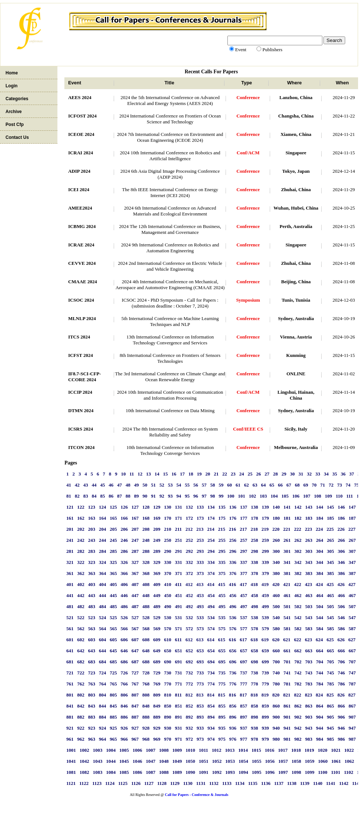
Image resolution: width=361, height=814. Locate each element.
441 (70, 595)
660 (276, 650)
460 (276, 595)
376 (233, 573)
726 (124, 673)
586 (341, 628)
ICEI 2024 (78, 189)
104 (274, 496)
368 (146, 573)
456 (233, 595)
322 (81, 562)
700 (276, 661)
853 (200, 706)
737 (243, 673)
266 (341, 540)
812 (189, 695)
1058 (296, 761)
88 (127, 496)
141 (287, 507)
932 (189, 728)
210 (167, 529)
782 (298, 684)
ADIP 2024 (79, 171)
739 (265, 673)
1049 (177, 761)
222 (297, 529)
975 (222, 739)
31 (300, 474)
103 (263, 496)
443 (91, 595)
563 (91, 628)
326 (124, 562)
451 (178, 595)
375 (222, 573)
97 (204, 496)
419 (265, 584)
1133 (226, 783)
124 (102, 507)
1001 (71, 750)
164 (102, 518)
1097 (283, 772)
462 (298, 595)
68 (297, 485)
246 (124, 540)
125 (113, 507)
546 (341, 617)
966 (124, 739)
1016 (269, 750)
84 (94, 496)
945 (330, 728)
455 (222, 595)
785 (330, 684)
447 (135, 595)
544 (319, 617)
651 (178, 650)
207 (135, 529)
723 (91, 673)
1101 (335, 772)
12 (140, 474)
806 (124, 695)
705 (330, 661)
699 (265, 661)
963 (91, 739)
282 (81, 551)
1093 (230, 772)
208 (146, 529)
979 (265, 739)
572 (189, 628)
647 (135, 650)
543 (308, 617)
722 (81, 673)
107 (307, 496)
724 (102, 673)
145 (330, 507)
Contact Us (17, 137)
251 (178, 540)
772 (189, 684)
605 (113, 639)
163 (91, 518)
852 (189, 706)
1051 (203, 761)
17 (182, 474)
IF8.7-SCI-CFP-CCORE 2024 (84, 376)
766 (124, 684)
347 (352, 562)
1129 (175, 783)
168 (146, 518)
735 (222, 673)
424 (319, 584)
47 (119, 485)
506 (341, 606)
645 (113, 650)
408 (146, 584)
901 (287, 717)
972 (189, 739)
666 (341, 650)
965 (113, 739)
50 (144, 485)
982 (298, 739)
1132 (213, 783)
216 (232, 529)
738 (254, 673)
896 (233, 717)
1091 (203, 772)
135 (222, 507)
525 (113, 617)
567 (135, 628)
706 (341, 661)
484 (102, 606)
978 (254, 739)
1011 (203, 750)
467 (352, 595)
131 (178, 507)
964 (102, 739)
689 (156, 661)
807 (135, 695)
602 (81, 639)
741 (287, 673)
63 (254, 485)
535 (222, 617)
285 (113, 551)
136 (233, 507)
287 (135, 551)
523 (91, 617)
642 (81, 650)
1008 (164, 750)
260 (276, 540)
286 (124, 551)
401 (70, 584)
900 (276, 717)
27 (267, 474)
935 (222, 728)
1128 (161, 783)
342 (298, 562)
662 (298, 650)
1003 (97, 750)
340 (276, 562)
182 (298, 518)
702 (298, 661)
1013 (229, 750)
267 (352, 540)
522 (81, 617)
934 (211, 728)
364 (102, 573)
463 (308, 595)
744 (319, 673)
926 (124, 728)
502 (298, 606)
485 (113, 606)
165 (113, 518)
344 (319, 562)
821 (286, 695)
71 (322, 485)
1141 (330, 783)
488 (146, 606)
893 (200, 717)
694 (211, 661)
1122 (83, 783)
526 (124, 617)
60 (229, 485)
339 (265, 562)
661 (287, 650)
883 (91, 717)
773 (200, 684)
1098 (296, 772)
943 (308, 728)
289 (156, 551)
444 (102, 595)
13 (148, 474)
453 (200, 595)
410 (167, 584)
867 (352, 706)
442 (81, 595)
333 (200, 562)
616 (232, 639)
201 (70, 529)
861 (287, 706)
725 (113, 673)
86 (111, 496)
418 (254, 584)
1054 (243, 761)
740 (276, 673)
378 (254, 573)
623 (308, 639)
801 (70, 695)
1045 (124, 761)
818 (254, 695)
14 (157, 474)
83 (85, 496)
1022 (349, 750)
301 (287, 551)
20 (207, 474)
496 (233, 606)
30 (292, 474)
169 (156, 518)
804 (102, 695)
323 (91, 562)
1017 (282, 750)
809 (156, 695)
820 (276, 695)
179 (265, 518)
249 (156, 540)
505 (330, 606)
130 (167, 507)
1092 (217, 772)
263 (308, 540)
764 (102, 684)
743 (308, 673)
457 (243, 595)
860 (276, 706)
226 (341, 529)
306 (341, 551)
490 (167, 606)
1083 (97, 772)
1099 (309, 772)
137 (243, 507)
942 (298, 728)
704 (319, 661)
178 (254, 518)
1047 (150, 761)
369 (156, 573)
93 (170, 496)
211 (178, 529)
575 (222, 628)
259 (265, 540)
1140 (317, 783)
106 (296, 496)
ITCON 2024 (81, 447)
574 (211, 628)
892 (189, 717)
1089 (177, 772)
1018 (296, 750)
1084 (111, 772)
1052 (217, 761)
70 (314, 485)
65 (271, 485)
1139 (304, 783)
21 (216, 474)
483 (91, 606)
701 (287, 661)
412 (189, 584)
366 (124, 573)
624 (319, 639)
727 (135, 673)
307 (352, 551)
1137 (278, 783)
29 (284, 474)
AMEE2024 (80, 208)
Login (12, 85)
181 (287, 518)
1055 (256, 761)
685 (113, 661)
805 (113, 695)
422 (297, 584)
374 (211, 573)
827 (351, 695)
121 (70, 507)
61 (238, 485)
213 (199, 529)
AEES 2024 (79, 97)
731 (178, 673)
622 (297, 639)
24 (241, 474)
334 (211, 562)
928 (146, 728)
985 (330, 739)
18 (190, 474)
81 (68, 496)
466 (341, 595)
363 (91, 573)
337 (243, 562)
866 (341, 706)
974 (211, 739)
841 (70, 706)
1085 (124, 772)
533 (200, 617)
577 (243, 628)
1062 (349, 761)
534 (211, 617)
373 (200, 573)
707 (352, 661)
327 (135, 562)
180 (276, 518)
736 (233, 673)
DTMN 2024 (80, 410)
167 (135, 518)
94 (178, 496)
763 (91, 684)
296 (233, 551)
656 (233, 650)
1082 (84, 772)
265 (330, 540)
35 (334, 474)
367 (135, 573)
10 (123, 474)
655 (222, 650)
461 (287, 595)
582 (298, 628)
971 (178, 739)
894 (211, 717)
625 (330, 639)
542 (298, 617)
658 (254, 650)
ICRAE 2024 (81, 245)
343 (308, 562)
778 (254, 684)
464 (319, 595)
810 (167, 695)
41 (68, 485)
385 (330, 573)
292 (189, 551)
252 (189, 540)
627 (351, 639)
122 (81, 507)
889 (156, 717)
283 (91, 551)
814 (211, 695)
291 (178, 551)
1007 (150, 750)
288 (146, 551)
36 (343, 474)
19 (199, 474)
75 (356, 485)
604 (102, 639)
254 (211, 540)
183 (308, 518)
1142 (343, 783)
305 (330, 551)
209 (156, 529)
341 (287, 562)
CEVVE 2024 (82, 263)
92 (161, 496)
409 (156, 584)
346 (341, 562)
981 (287, 739)
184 (319, 518)
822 (297, 695)
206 (124, 529)
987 (352, 739)
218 (254, 529)
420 (276, 584)
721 (70, 673)
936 (233, 728)
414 (211, 584)
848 (146, 706)
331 (178, 562)
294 (211, 551)
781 (287, 684)
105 (285, 496)
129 (156, 507)
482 (81, 606)
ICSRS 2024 (80, 429)
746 (341, 673)
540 (276, 617)
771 (178, 684)
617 (243, 639)
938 (254, 728)
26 (258, 474)
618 (254, 639)
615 (221, 639)
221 (286, 529)
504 (319, 606)
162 (81, 518)
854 (211, 706)
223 (308, 529)
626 (341, 639)
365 (113, 573)
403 (91, 584)
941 (287, 728)
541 (287, 617)
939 (265, 728)
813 (199, 695)
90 (144, 496)
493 (200, 606)
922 (81, 728)
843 (91, 706)
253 (200, 540)
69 (305, 485)
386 (341, 573)
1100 (322, 772)
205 (113, 529)
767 (135, 684)
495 (222, 606)
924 (102, 728)
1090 (190, 772)
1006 (137, 750)
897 (243, 717)
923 (91, 728)
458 (254, 595)
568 (146, 628)
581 (287, 628)
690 (167, 661)
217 (243, 529)
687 (135, 661)
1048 (164, 761)
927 (135, 728)
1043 (97, 761)
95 (187, 496)
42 (77, 485)
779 (265, 684)
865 (330, 706)
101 (241, 496)
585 (330, 628)
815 (221, 695)
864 (319, 706)
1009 (177, 750)
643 (91, 650)
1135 (252, 783)
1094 (243, 772)
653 (200, 650)
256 (233, 540)
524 (102, 617)
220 (276, 529)
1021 (335, 750)
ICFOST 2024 (82, 116)
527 (135, 617)
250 (167, 540)
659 (265, 650)
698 (254, 661)
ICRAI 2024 (80, 152)
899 (265, 717)
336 (233, 562)
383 (308, 573)
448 (146, 595)
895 (222, 717)
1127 (148, 783)
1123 (97, 783)
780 (276, 684)
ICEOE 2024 (81, 134)
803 (91, 695)
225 (330, 529)
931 (178, 728)
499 (265, 606)
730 (167, 673)
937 (243, 728)
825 (330, 695)
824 (319, 695)
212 (189, 529)
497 (243, 606)
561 (70, 628)
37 (351, 474)
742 (298, 673)
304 (319, 551)
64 (263, 485)
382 (298, 573)
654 (211, 650)
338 (254, 562)
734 (211, 673)
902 (298, 717)
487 (135, 606)
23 (233, 474)
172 (189, 518)
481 (70, 606)
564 (102, 628)
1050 (190, 761)
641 (70, 650)
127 (135, 507)
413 (199, 584)
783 (308, 684)
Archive (14, 111)
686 (124, 661)
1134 (239, 783)
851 (178, 706)
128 (146, 507)
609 (156, 639)
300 (276, 551)
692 (189, 661)
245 (113, 540)
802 (81, 695)
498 (254, 606)
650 (167, 650)
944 (319, 728)
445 (113, 595)
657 (243, 650)
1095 (256, 772)
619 (265, 639)
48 (127, 485)
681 (70, 661)
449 (156, 595)
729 (156, 673)
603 (91, 639)
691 (178, 661)
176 (233, 518)
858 (254, 706)
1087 (150, 772)
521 (70, 617)
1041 (71, 761)
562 (81, 628)
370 (167, 573)
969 (156, 739)
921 (70, 728)
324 (102, 562)
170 (167, 518)
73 (339, 485)
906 (341, 717)
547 (352, 617)
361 (70, 573)
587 (352, 628)
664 (319, 650)
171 (178, 518)
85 (102, 496)
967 (135, 739)
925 (113, 728)
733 (200, 673)
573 (200, 628)
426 (341, 584)
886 (124, 717)
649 (156, 650)
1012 (216, 750)
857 (243, 706)
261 (287, 540)
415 (221, 584)
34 (326, 474)
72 (331, 485)
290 (167, 551)
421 (286, 584)
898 (254, 717)
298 (254, 551)
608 (146, 639)
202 (81, 529)
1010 (190, 750)
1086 (137, 772)
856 (233, 706)
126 (124, 507)
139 (265, 507)
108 (317, 496)
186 (341, 518)
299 (265, 551)
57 (204, 485)
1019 (309, 750)
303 (308, 551)
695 (222, 661)
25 (250, 474)
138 (254, 507)
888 (146, 717)
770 (167, 684)
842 (81, 706)
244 (102, 540)
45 (102, 485)
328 (146, 562)
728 (146, 673)
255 (222, 540)
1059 (309, 761)
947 (352, 728)
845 (113, 706)
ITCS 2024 (79, 337)
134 (211, 507)
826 (341, 695)
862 (298, 706)
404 (102, 584)
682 (81, 661)
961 (70, 739)
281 (70, 551)
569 (156, 628)
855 (222, 706)
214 (211, 529)
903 (308, 717)
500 (276, 606)
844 (102, 706)
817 (243, 695)
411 (178, 584)
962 (81, 739)
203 (91, 529)
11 (132, 474)
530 (167, 617)
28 (275, 474)
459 (265, 595)
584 (319, 628)
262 (298, 540)
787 (352, 684)
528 (146, 617)
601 (70, 639)
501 (287, 606)
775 (222, 684)
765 (113, 684)
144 (319, 507)
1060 (323, 761)
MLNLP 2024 (82, 318)
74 (348, 485)
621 (286, 639)
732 (189, 673)
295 (222, 551)
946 (341, 728)
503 (308, 606)
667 (352, 650)
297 (243, 551)
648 (146, 650)
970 (167, 739)
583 (308, 628)
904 (319, 717)
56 (195, 485)
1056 (270, 761)
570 (167, 628)
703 (308, 661)
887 (135, 717)
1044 (111, 761)
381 (287, 573)
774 (211, 684)
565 (113, 628)
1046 (137, 761)
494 (211, 606)
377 (243, 573)
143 (308, 507)
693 (200, 661)
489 (156, 606)
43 (85, 485)
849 (156, 706)
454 (211, 595)
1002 (84, 750)
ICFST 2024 (80, 355)
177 (243, 518)
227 (351, 529)
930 (167, 728)
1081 (71, 772)
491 (178, 606)
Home (12, 73)
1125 (122, 783)
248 (146, 540)
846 (124, 706)
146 (341, 507)
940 (276, 728)
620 (276, 639)
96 (195, 496)
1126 (136, 783)
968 (146, 739)
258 (254, 540)
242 (81, 540)
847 (135, 706)
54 (178, 485)
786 (341, 684)
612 (189, 639)
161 (70, 518)
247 (135, 540)
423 (308, 584)
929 (156, 728)
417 (243, 584)
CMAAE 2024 (82, 281)
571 (178, 628)
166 (124, 518)
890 (167, 717)
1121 (70, 783)
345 (330, 562)
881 (70, 717)
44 (94, 485)
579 (265, 628)
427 (351, 584)
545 (330, 617)
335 (222, 562)
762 (81, 684)
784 (319, 684)
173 (200, 518)
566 (124, 628)
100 (230, 496)
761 (70, 684)
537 (243, 617)
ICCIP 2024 (80, 392)
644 (102, 650)
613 (199, 639)
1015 (256, 750)
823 (308, 695)
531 (178, 617)
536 (233, 617)
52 (161, 485)
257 (243, 540)
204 (102, 529)
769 (156, 684)
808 (146, 695)
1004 (111, 750)
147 (352, 507)
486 (124, 606)
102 (252, 496)
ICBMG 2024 (82, 226)
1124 (109, 783)
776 (233, 684)
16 (173, 474)
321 (70, 562)
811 (178, 695)
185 (330, 518)
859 (265, 706)
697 (243, 661)
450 (167, 595)
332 (189, 562)
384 (319, 573)
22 (224, 474)
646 (124, 650)
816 (232, 695)
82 (77, 496)
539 (265, 617)
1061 (336, 761)
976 (233, 739)
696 (233, 661)
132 (189, 507)
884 (102, 717)
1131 (200, 783)
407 (135, 584)
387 (352, 573)
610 (167, 639)
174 (211, 518)
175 (222, 518)
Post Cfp (15, 124)
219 (265, 529)
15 (165, 474)
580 (276, 628)
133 (200, 507)
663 (308, 650)
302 (298, 551)
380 (276, 573)
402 (81, 584)
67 (288, 485)
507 (352, 606)
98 (212, 496)
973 (200, 739)
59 (221, 485)
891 (178, 717)
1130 (187, 783)
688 (146, 661)
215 (221, 529)
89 (136, 496)
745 (330, 673)
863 (308, 706)
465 (330, 595)
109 (328, 496)
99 (221, 496)
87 (119, 496)
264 (319, 540)
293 (200, 551)
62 (246, 485)
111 (349, 496)
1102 (348, 772)
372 (189, 573)
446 (124, 595)
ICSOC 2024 (81, 300)
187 (352, 518)
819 (265, 695)
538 (254, 617)
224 (319, 529)
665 (330, 650)
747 (352, 673)
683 (91, 661)
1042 (84, 761)
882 (81, 717)
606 (124, 639)
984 (319, 739)
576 (233, 628)
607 (135, 639)
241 (70, 540)
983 (308, 739)
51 (153, 485)
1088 (164, 772)
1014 (243, 750)
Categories (17, 98)
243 (91, 540)
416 (232, 584)
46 (111, 485)
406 (124, 584)
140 (276, 507)
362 (81, 573)
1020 (322, 750)
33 (317, 474)
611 (178, 639)
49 (136, 485)
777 (243, 684)
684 (102, 661)
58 (212, 485)
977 (243, 739)
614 (211, 639)
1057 (283, 761)
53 (170, 485)
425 (330, 584)
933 (200, 728)
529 (156, 617)
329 (156, 562)
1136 (265, 783)
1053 (230, 761)
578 (254, 628)
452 (189, 595)
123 (91, 507)
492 (189, 606)
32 (309, 474)
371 (178, 573)
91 (153, 496)
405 (113, 584)
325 (113, 562)
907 (352, 717)
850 (167, 706)
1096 (270, 772)
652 (189, 650)
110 (339, 496)
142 (298, 507)
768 (146, 684)
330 (167, 562)
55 (187, 485)
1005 (124, 750)
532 (189, 617)
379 (265, 573)
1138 (291, 783)
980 (276, 739)
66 (280, 485)
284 (102, 551)
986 (341, 739)
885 (113, 717)
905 (330, 717)
